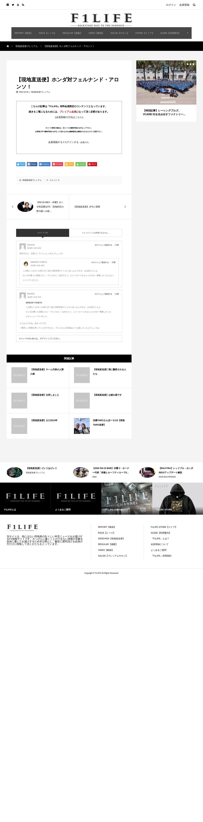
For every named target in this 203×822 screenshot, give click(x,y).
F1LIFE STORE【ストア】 (164, 527)
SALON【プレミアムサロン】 (113, 555)
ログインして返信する (103, 245)
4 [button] (193, 64)
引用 (117, 245)
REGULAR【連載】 (72, 33)
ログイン (44, 338)
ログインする (77, 142)
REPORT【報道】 (24, 33)
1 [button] (185, 64)
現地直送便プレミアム (19, 64)
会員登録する (55, 142)
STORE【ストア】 (144, 33)
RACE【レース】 (47, 33)
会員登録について (160, 544)
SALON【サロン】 (120, 33)
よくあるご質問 (158, 550)
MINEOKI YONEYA (34, 303)
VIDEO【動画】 (96, 33)
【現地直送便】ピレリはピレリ (41, 468)
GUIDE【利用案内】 (170, 33)
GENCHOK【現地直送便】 (111, 538)
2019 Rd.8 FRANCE (167, 477)
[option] (166, 91)
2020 (94, 477)
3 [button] (190, 64)
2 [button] (187, 64)
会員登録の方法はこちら (69, 117)
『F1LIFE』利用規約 (161, 555)
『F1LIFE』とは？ (160, 538)
